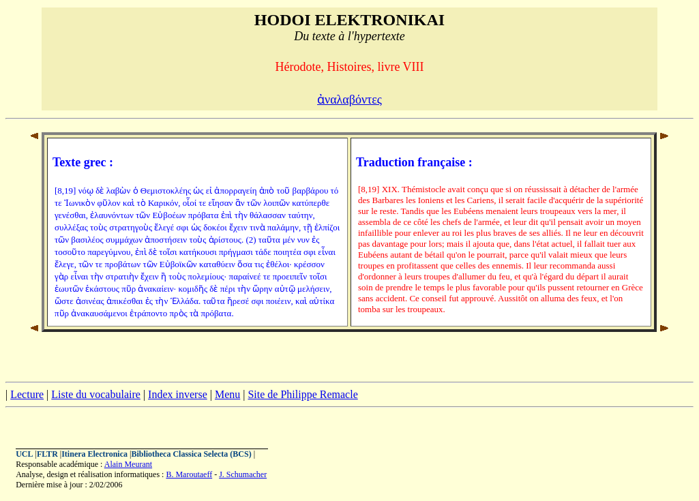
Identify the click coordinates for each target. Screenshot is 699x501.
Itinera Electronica (94, 454)
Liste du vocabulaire (95, 394)
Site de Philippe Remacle (302, 394)
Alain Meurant (128, 464)
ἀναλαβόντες (349, 99)
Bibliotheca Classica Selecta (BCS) (191, 454)
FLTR (47, 454)
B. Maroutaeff (189, 474)
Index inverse (177, 394)
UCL (24, 454)
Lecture (27, 394)
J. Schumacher (243, 474)
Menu (227, 394)
